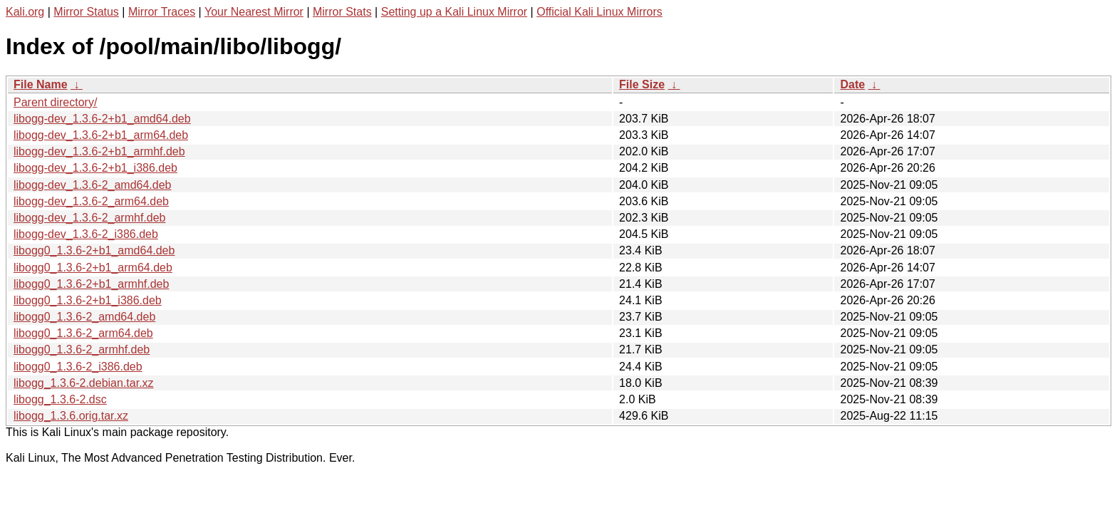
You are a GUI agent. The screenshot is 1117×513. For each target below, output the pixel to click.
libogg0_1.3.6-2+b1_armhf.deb (91, 284)
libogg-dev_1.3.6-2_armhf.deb (89, 218)
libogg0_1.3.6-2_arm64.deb (83, 333)
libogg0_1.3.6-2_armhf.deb (82, 349)
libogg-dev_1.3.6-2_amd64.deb (93, 185)
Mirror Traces (161, 12)
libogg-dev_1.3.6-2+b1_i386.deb (95, 168)
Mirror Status (86, 12)
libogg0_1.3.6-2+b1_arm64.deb (93, 267)
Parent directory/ (55, 102)
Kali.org (25, 12)
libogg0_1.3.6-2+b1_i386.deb (88, 300)
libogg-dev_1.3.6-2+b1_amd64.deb (102, 119)
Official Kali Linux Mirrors (599, 12)
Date (852, 84)
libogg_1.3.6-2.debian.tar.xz (84, 383)
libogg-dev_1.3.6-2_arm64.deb (91, 201)
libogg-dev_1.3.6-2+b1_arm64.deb (101, 135)
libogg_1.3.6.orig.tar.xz (71, 416)
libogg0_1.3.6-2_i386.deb (78, 367)
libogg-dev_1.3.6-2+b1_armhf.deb (99, 151)
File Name (41, 84)
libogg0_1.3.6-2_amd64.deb (84, 317)
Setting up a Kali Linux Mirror (454, 12)
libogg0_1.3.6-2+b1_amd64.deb (94, 250)
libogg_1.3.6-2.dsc (60, 399)
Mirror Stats (342, 12)
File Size (642, 84)
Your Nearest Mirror (253, 12)
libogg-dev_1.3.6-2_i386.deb (86, 234)
